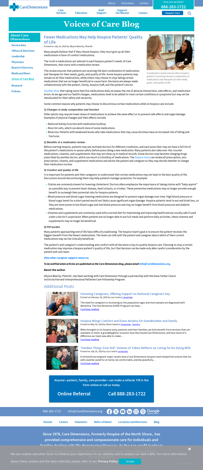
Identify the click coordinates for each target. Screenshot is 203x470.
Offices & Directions (23, 50)
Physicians (18, 62)
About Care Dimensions (20, 37)
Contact (144, 3)
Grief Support (101, 11)
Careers (142, 13)
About (111, 3)
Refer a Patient (103, 422)
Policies (16, 91)
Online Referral (73, 393)
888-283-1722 (173, 6)
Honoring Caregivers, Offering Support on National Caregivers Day (125, 294)
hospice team (142, 157)
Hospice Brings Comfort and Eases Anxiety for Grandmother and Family (128, 321)
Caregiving (127, 297)
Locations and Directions (132, 422)
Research (17, 85)
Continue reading (89, 309)
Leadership (18, 56)
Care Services (61, 11)
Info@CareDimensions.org (155, 264)
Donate (48, 422)
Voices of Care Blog (23, 79)
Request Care (172, 12)
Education (81, 13)
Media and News (21, 73)
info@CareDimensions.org (85, 411)
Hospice (136, 324)
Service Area (19, 45)
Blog (156, 422)
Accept (130, 461)
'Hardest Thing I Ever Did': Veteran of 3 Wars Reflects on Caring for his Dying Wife (135, 348)
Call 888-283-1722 (127, 393)
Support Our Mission (122, 11)
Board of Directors (22, 67)
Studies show (51, 91)
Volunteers (127, 3)
